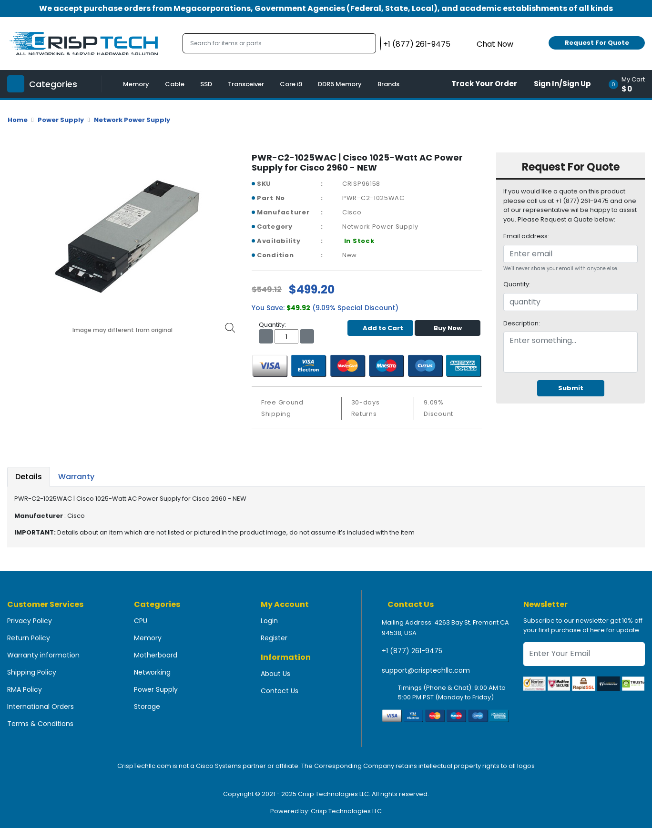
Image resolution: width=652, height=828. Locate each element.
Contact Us (279, 691)
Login (269, 621)
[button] (630, 84)
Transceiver (246, 84)
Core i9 (291, 84)
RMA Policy (24, 689)
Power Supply (61, 119)
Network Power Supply (132, 119)
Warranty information (43, 655)
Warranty (76, 476)
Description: (521, 323)
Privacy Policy (29, 621)
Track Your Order (484, 84)
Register (274, 638)
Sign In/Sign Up (562, 84)
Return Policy (28, 638)
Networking (152, 672)
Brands (388, 84)
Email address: (526, 236)
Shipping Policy (31, 672)
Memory (136, 84)
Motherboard (155, 655)
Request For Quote (597, 42)
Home (18, 119)
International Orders (40, 706)
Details (28, 476)
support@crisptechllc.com (426, 670)
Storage (147, 706)
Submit (570, 388)
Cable (174, 84)
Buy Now (448, 328)
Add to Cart (380, 328)
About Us (275, 673)
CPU (140, 621)
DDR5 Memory (340, 84)
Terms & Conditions (40, 723)
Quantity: (516, 284)
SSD (206, 84)
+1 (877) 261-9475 (412, 651)
